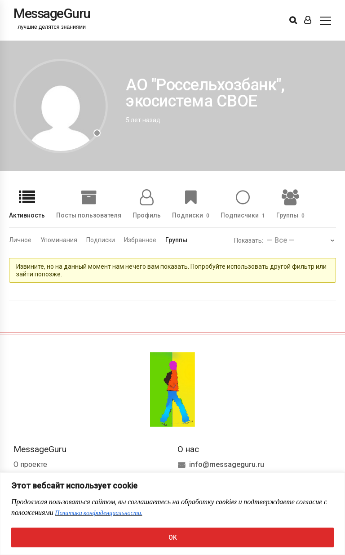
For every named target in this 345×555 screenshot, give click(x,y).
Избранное (140, 240)
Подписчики (243, 215)
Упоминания (58, 240)
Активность (27, 215)
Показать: (248, 240)
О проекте (30, 464)
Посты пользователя (88, 215)
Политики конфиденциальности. (98, 513)
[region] (172, 513)
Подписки (190, 215)
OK (172, 537)
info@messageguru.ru (226, 464)
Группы (290, 215)
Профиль (147, 215)
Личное (20, 240)
